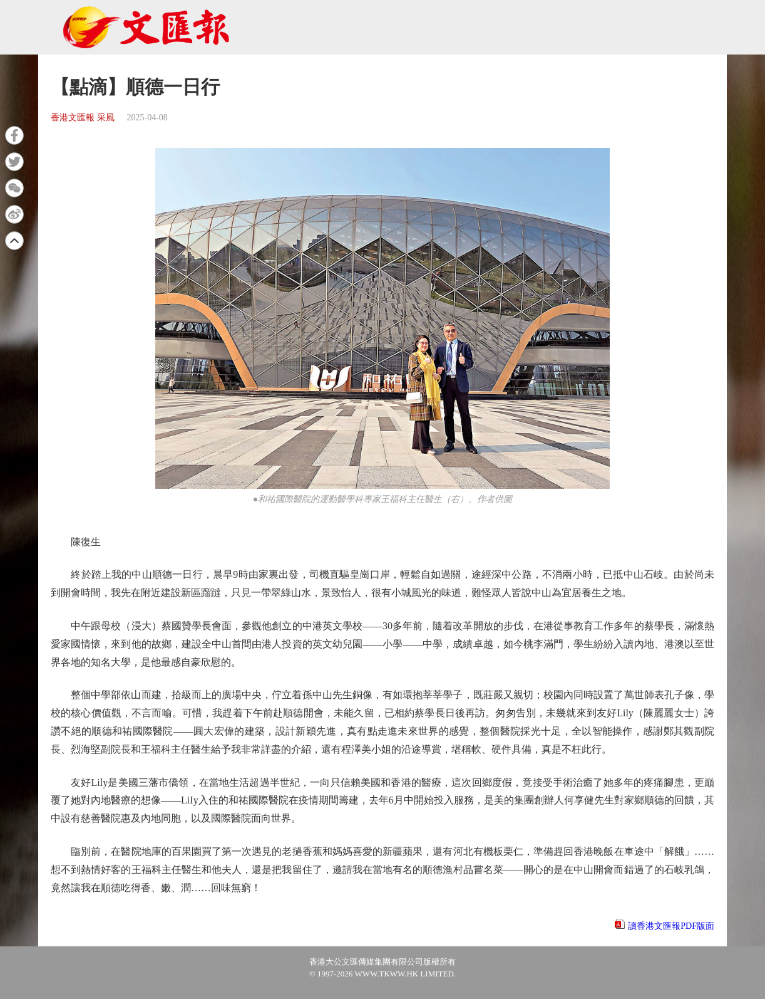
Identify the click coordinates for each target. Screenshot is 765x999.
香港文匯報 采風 (83, 117)
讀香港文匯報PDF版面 (671, 926)
